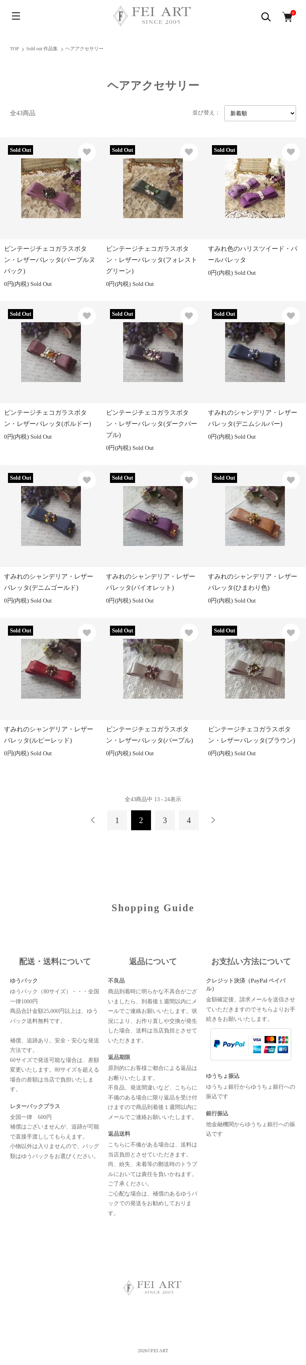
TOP (14, 48)
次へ (213, 820)
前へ (93, 820)
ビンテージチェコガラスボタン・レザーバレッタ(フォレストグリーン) (151, 259)
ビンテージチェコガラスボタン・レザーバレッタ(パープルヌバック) (49, 259)
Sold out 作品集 (42, 48)
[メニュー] (16, 16)
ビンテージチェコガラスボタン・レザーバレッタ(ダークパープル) (151, 423)
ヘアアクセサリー (84, 48)
